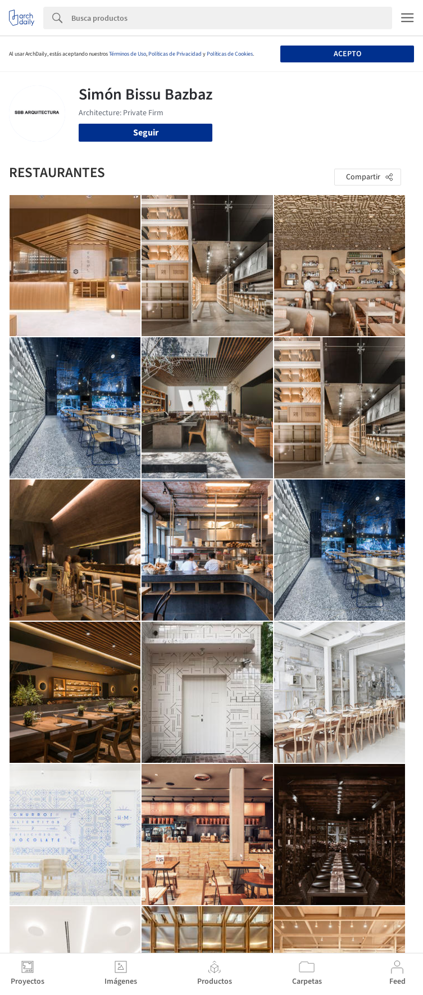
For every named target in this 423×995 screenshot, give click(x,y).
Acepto (347, 54)
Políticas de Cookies (230, 54)
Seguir (145, 132)
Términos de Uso (127, 54)
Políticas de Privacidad (175, 54)
